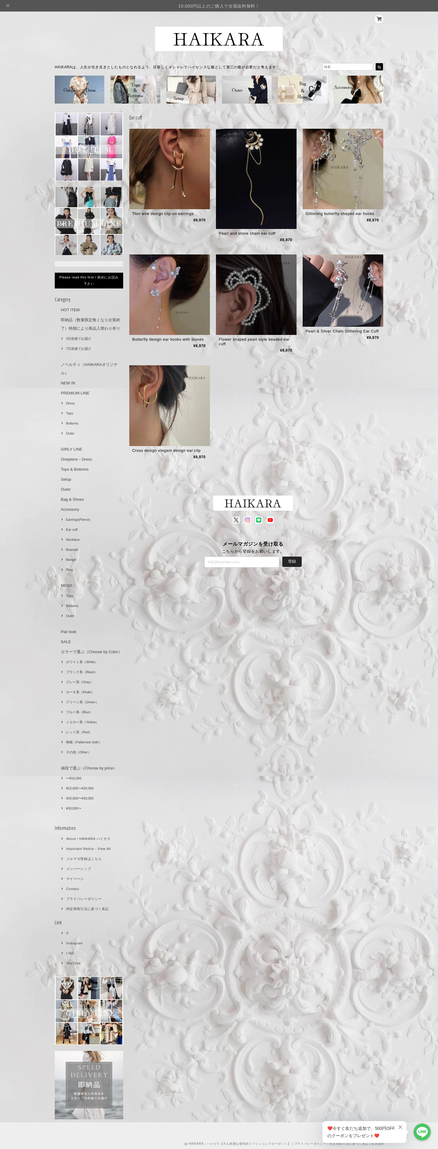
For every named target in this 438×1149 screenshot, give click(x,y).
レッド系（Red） (79, 732)
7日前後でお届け (78, 348)
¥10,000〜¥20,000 (80, 788)
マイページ (75, 879)
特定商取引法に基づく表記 (87, 909)
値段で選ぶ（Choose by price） (89, 768)
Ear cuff (72, 529)
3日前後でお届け (78, 338)
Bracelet (72, 549)
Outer (70, 433)
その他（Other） (78, 752)
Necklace (73, 539)
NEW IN (68, 383)
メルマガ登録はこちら (84, 859)
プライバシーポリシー (84, 899)
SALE (66, 641)
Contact (72, 889)
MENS (66, 585)
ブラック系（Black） (82, 672)
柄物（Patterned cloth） (84, 742)
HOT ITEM (70, 310)
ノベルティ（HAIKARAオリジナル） (89, 368)
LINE (70, 953)
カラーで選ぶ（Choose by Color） (91, 652)
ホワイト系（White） (82, 662)
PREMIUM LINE (75, 393)
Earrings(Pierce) (78, 519)
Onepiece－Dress (76, 459)
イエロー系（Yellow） (82, 722)
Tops (69, 413)
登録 (292, 562)
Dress (70, 403)
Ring (69, 569)
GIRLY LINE (71, 449)
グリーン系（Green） (82, 702)
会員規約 (377, 1143)
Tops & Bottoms (75, 469)
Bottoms (72, 423)
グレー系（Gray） (79, 682)
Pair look (68, 631)
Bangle (71, 559)
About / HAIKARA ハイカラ (88, 838)
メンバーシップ (78, 869)
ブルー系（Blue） (79, 712)
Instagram (74, 943)
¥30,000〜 (74, 808)
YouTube (73, 963)
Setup (66, 479)
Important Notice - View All (88, 849)
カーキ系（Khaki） (80, 692)
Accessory (70, 509)
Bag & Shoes (72, 499)
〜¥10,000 (74, 778)
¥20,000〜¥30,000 (80, 798)
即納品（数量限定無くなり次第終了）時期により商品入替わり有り (90, 324)
